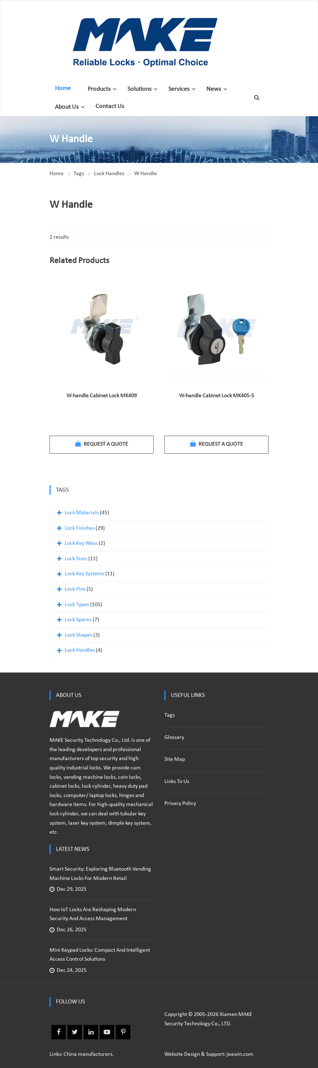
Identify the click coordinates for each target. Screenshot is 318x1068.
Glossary (174, 737)
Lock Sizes (76, 559)
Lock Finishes (79, 528)
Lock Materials (82, 513)
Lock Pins (75, 589)
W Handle (145, 174)
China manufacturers (88, 1054)
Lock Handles (109, 174)
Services (179, 89)
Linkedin (91, 1032)
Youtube (107, 1032)
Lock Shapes (78, 635)
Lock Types (77, 605)
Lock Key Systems (84, 574)
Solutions (139, 89)
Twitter (74, 1032)
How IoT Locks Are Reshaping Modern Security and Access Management (93, 914)
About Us (67, 107)
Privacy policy (180, 803)
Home (63, 88)
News (213, 89)
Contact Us (109, 106)
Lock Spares (78, 620)
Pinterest (123, 1032)
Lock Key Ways (81, 543)
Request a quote (101, 444)
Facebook (58, 1032)
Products (99, 89)
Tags (79, 174)
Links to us (176, 781)
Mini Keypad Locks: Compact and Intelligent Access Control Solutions (100, 954)
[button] (114, 89)
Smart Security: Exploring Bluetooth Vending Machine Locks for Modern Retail (100, 873)
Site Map (174, 759)
